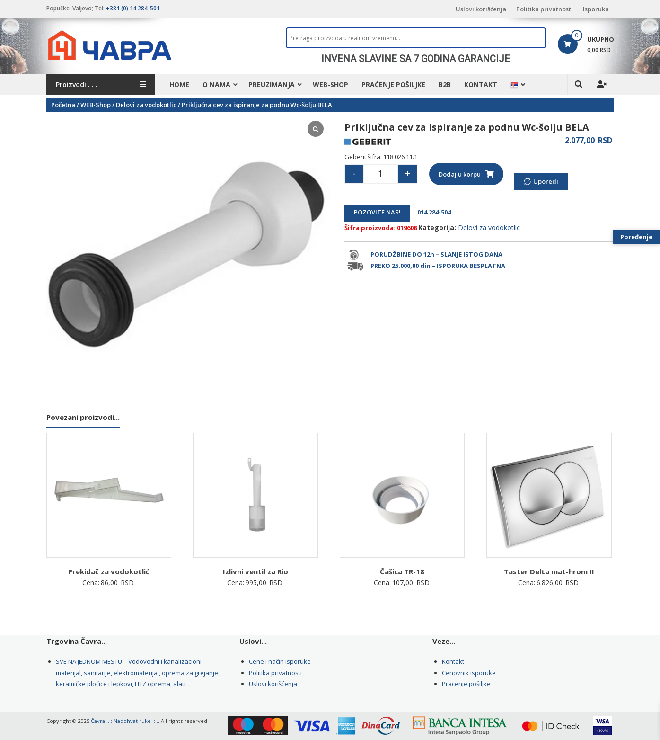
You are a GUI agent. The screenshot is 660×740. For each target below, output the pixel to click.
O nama (216, 84)
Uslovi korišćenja (481, 9)
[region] (416, 58)
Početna (63, 104)
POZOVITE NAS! (377, 212)
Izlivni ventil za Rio (255, 571)
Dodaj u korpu (460, 174)
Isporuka (596, 9)
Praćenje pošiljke (393, 84)
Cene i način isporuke (280, 661)
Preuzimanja (271, 84)
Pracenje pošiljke (466, 683)
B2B (445, 84)
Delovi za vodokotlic (146, 104)
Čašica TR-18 (402, 571)
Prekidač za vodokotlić (109, 571)
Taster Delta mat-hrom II (549, 571)
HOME (179, 84)
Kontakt (480, 84)
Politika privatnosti (544, 9)
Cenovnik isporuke (469, 673)
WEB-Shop (330, 84)
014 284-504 (431, 212)
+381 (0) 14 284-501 (133, 8)
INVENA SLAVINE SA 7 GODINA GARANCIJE (415, 58)
